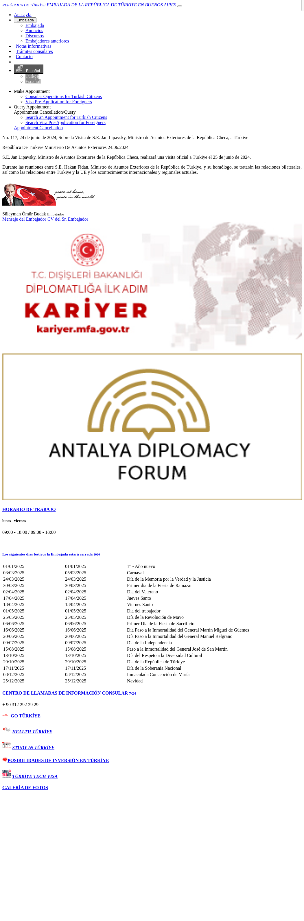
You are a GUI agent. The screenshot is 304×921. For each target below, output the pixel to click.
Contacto (24, 56)
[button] (152, 554)
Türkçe (31, 76)
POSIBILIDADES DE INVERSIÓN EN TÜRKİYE (55, 760)
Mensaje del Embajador (24, 219)
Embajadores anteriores (47, 40)
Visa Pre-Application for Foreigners (58, 101)
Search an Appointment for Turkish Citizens (66, 117)
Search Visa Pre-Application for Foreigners (65, 122)
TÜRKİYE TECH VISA (35, 776)
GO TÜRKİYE (25, 715)
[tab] (152, 509)
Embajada (25, 20)
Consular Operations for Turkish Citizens (63, 96)
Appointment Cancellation (38, 127)
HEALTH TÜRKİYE (32, 731)
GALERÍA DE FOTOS (25, 787)
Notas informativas (33, 46)
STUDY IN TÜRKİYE (33, 747)
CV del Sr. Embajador (67, 219)
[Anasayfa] (22, 14)
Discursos (34, 35)
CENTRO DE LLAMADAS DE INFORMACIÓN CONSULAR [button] (69, 693)
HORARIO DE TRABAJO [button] (29, 509)
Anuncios (34, 30)
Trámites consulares (34, 51)
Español (28, 69)
